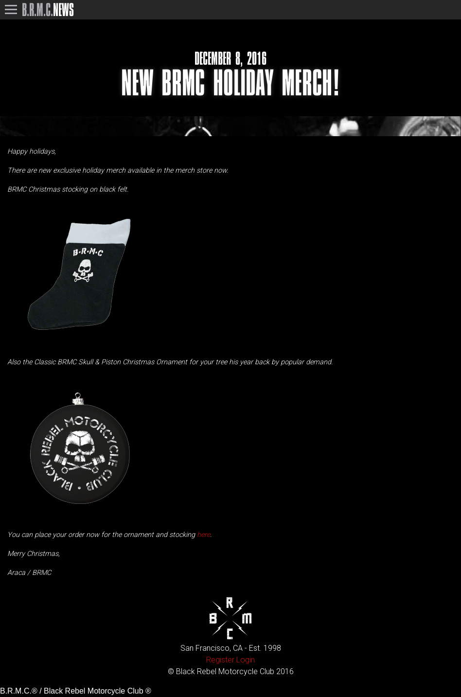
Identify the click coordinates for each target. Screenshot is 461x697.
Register (220, 659)
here (203, 535)
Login (245, 659)
